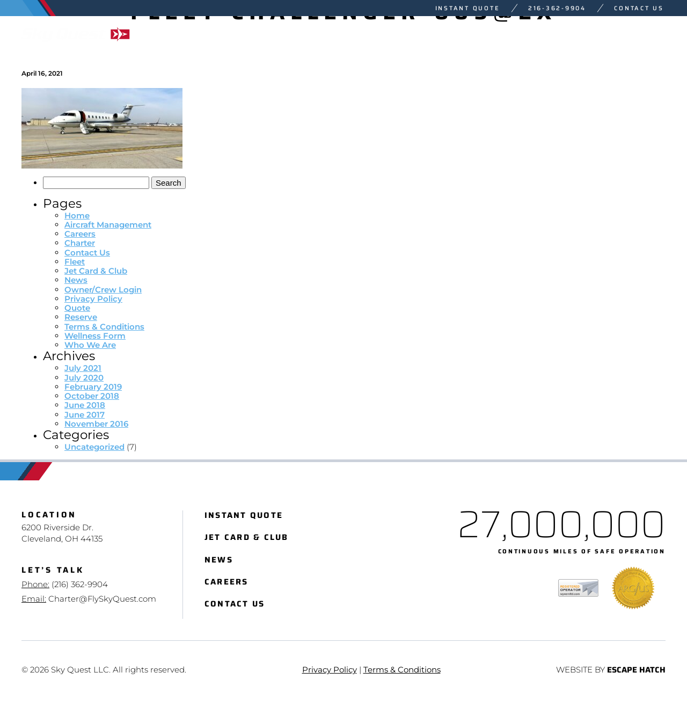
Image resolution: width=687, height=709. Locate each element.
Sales (549, 33)
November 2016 (96, 424)
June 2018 (84, 405)
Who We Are (628, 33)
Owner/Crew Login (103, 289)
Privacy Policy (93, 299)
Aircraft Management (107, 225)
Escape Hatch (636, 670)
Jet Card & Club (95, 271)
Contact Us (639, 8)
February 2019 (93, 387)
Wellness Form (95, 336)
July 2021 (82, 368)
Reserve (80, 317)
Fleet (386, 33)
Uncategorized (94, 447)
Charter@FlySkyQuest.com (102, 599)
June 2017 (84, 415)
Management (467, 33)
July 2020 (84, 377)
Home (77, 215)
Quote (77, 308)
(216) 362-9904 (80, 584)
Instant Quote (467, 8)
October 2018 (91, 396)
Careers (80, 234)
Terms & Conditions (104, 326)
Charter (318, 33)
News (75, 280)
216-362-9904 (557, 8)
